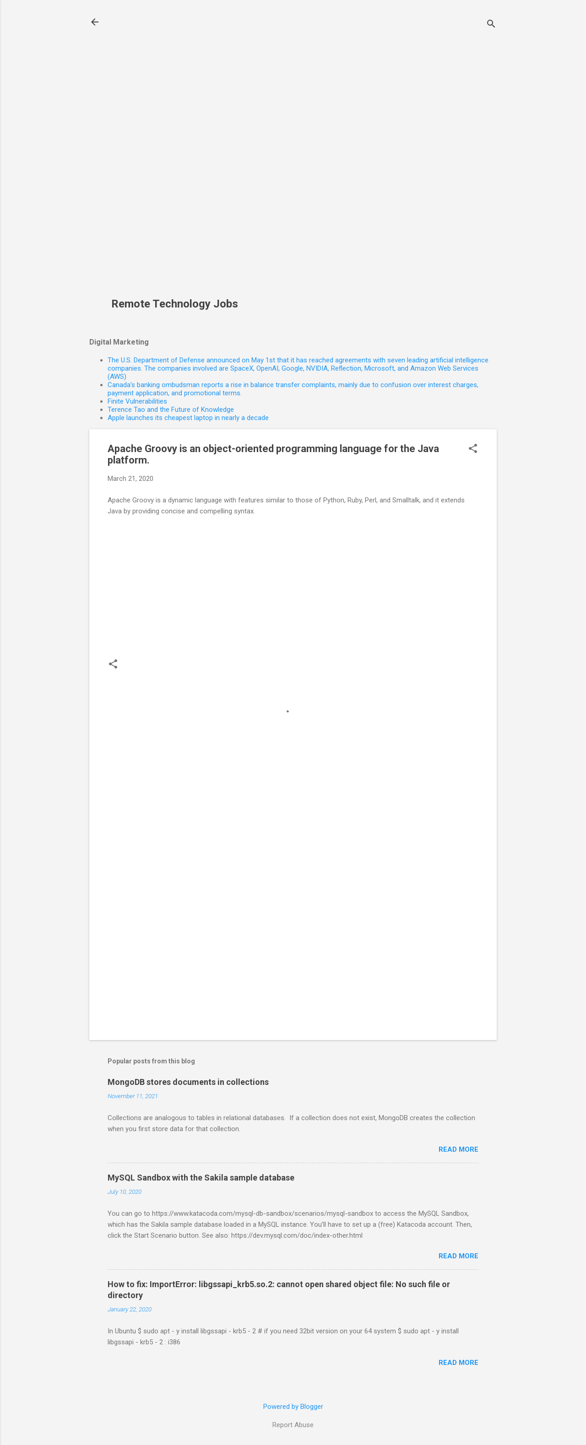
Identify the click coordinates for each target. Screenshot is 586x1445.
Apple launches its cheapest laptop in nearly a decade (188, 418)
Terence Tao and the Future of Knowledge (171, 409)
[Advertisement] (178, 153)
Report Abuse (293, 1425)
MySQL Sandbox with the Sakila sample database (201, 1177)
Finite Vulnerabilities (137, 401)
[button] (472, 449)
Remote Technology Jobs (174, 303)
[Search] (491, 25)
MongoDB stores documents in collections (188, 1082)
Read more (458, 1149)
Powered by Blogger (293, 1406)
